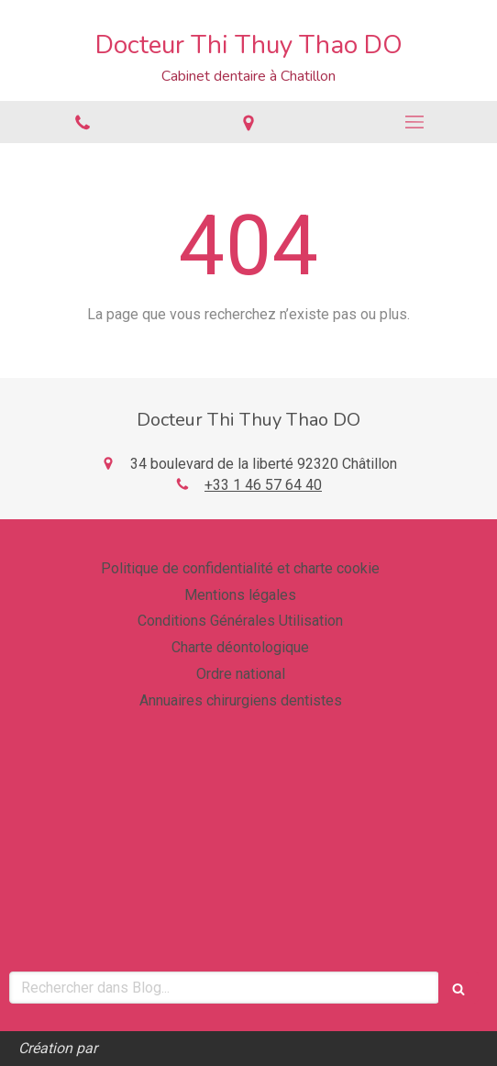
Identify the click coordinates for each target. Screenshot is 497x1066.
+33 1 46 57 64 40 (263, 485)
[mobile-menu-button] (414, 122)
